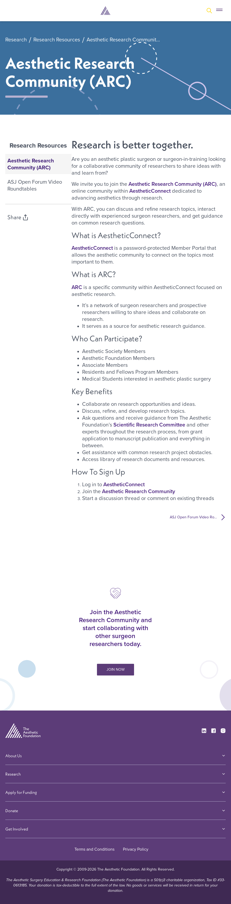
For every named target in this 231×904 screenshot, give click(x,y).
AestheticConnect (150, 191)
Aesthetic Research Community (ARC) (124, 40)
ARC (77, 287)
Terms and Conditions (94, 849)
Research (16, 40)
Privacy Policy (135, 849)
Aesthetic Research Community (139, 491)
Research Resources (56, 40)
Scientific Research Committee (149, 425)
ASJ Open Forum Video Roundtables (34, 185)
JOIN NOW (115, 669)
